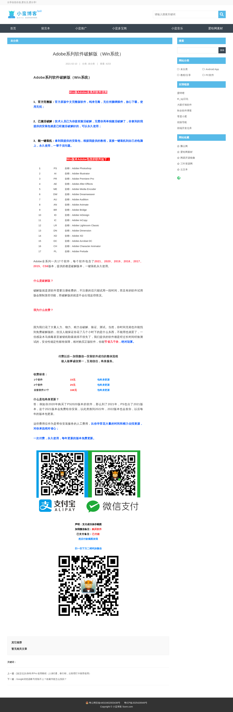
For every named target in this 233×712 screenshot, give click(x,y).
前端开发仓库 (184, 128)
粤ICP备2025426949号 (135, 702)
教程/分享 (185, 75)
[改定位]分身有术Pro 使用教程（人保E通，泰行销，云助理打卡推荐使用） (53, 673)
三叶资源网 (186, 163)
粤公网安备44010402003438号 (104, 702)
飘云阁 (184, 146)
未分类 (91, 63)
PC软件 (210, 75)
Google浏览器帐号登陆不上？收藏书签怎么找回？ (41, 679)
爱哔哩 (180, 93)
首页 (13, 28)
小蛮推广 (81, 28)
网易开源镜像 (187, 157)
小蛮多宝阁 (119, 28)
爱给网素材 (215, 28)
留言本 (45, 28)
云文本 (184, 169)
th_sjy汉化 (182, 98)
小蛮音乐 (177, 28)
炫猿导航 (182, 122)
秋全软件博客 (184, 110)
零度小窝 (182, 116)
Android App (212, 69)
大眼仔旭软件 (184, 104)
